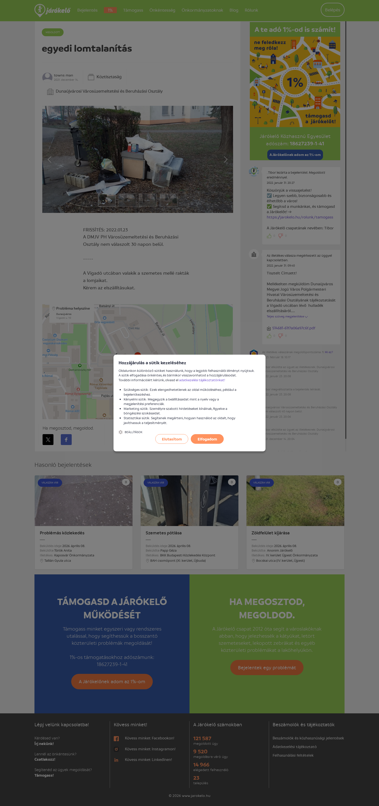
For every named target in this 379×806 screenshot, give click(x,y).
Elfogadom (207, 438)
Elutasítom (172, 438)
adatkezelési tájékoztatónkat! (202, 380)
